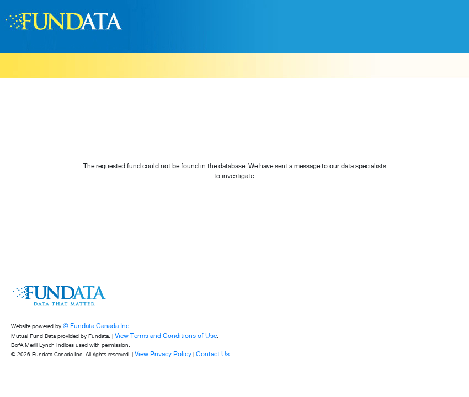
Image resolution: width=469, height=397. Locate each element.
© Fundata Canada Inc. (97, 325)
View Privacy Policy (163, 354)
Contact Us (213, 354)
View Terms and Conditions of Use (166, 335)
